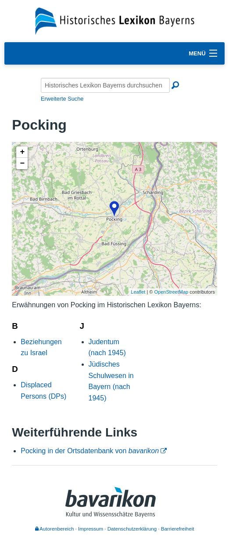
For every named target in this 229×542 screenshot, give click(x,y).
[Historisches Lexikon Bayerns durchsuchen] (105, 85)
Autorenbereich (54, 528)
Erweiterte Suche (62, 98)
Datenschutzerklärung (132, 528)
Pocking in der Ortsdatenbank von (90, 451)
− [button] (22, 163)
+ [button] (22, 152)
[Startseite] (115, 20)
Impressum (90, 528)
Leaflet (138, 292)
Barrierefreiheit (177, 528)
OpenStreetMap (171, 292)
